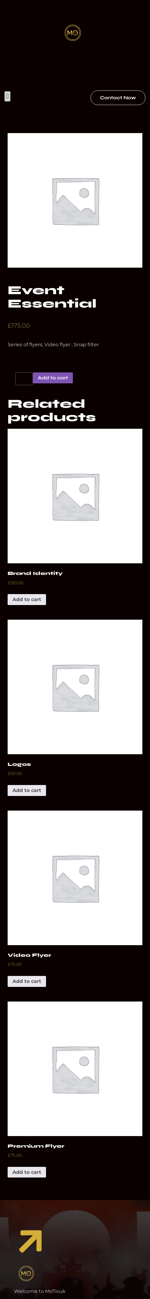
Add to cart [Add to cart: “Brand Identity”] (26, 599)
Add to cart (53, 378)
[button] (7, 96)
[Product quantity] (24, 378)
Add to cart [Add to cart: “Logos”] (26, 790)
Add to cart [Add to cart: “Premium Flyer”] (26, 1172)
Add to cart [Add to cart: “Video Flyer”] (26, 981)
